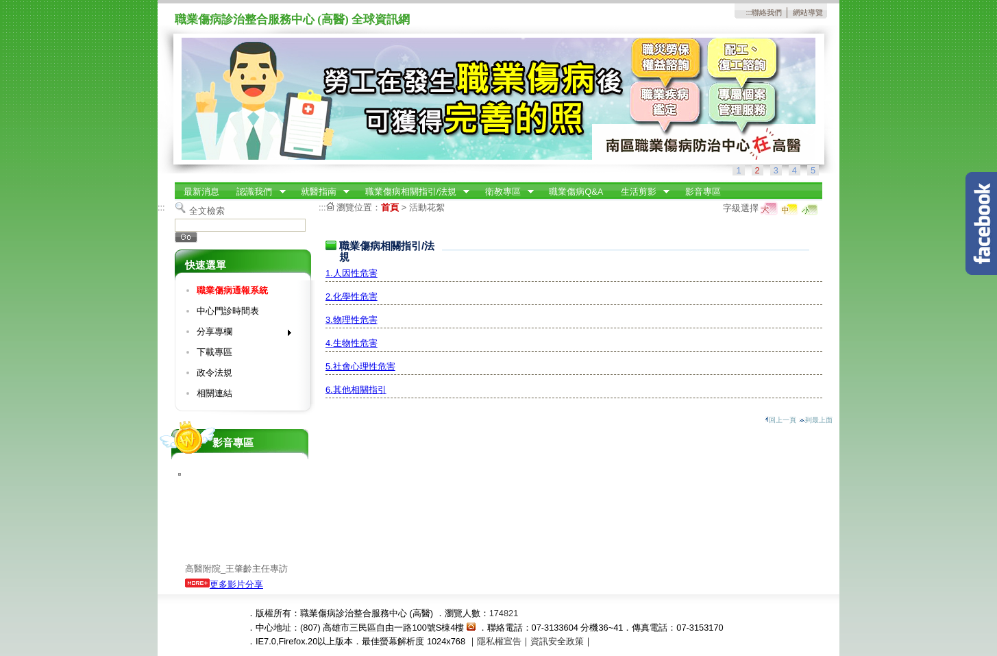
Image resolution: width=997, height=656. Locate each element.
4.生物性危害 (351, 343)
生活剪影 (640, 191)
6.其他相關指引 (355, 390)
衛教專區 (505, 191)
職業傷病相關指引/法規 (413, 191)
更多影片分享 (224, 584)
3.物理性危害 (351, 320)
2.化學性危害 (351, 296)
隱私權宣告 (499, 641)
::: (749, 12)
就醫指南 (320, 191)
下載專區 (214, 352)
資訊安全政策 (557, 641)
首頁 (390, 207)
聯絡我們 (767, 12)
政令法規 (214, 372)
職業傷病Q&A (576, 191)
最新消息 (201, 191)
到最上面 (816, 420)
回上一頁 (780, 420)
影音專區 (703, 191)
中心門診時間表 (228, 311)
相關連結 (214, 393)
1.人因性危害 (351, 273)
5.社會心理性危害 (360, 366)
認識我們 (257, 191)
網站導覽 (808, 12)
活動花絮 (427, 207)
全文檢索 (207, 211)
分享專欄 (239, 334)
